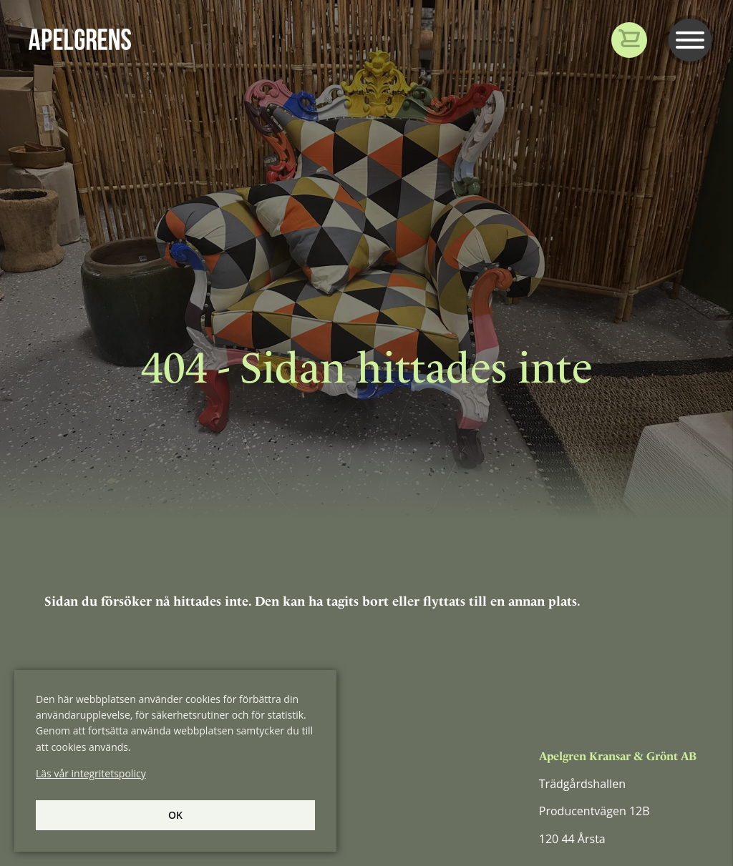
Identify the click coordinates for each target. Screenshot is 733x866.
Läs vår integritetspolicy (91, 773)
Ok (175, 815)
